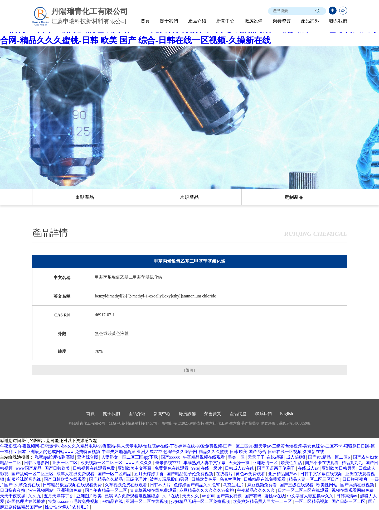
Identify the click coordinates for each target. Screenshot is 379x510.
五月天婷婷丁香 (149, 473)
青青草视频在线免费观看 (153, 490)
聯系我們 (338, 20)
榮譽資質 (282, 20)
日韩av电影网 (37, 462)
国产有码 (254, 496)
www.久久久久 (139, 462)
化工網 (222, 423)
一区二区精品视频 (312, 501)
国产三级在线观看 (297, 485)
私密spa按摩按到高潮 (55, 457)
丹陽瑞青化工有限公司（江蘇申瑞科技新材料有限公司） (115, 423)
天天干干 (256, 457)
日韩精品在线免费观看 (265, 479)
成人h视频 (296, 457)
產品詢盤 (310, 20)
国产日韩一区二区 (349, 501)
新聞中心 (225, 20)
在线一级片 (212, 468)
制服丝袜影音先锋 (24, 479)
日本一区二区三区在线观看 (303, 490)
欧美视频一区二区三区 (102, 462)
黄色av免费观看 (251, 473)
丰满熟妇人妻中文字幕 (205, 462)
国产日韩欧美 (58, 468)
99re (195, 468)
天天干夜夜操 (13, 496)
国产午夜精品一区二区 (106, 490)
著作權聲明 (250, 423)
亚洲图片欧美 (89, 496)
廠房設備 (254, 20)
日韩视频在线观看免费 (94, 468)
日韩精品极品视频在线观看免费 (73, 485)
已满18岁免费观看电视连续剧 (133, 496)
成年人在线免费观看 (75, 473)
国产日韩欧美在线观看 (65, 479)
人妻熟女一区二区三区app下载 (130, 457)
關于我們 (169, 20)
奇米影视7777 (168, 462)
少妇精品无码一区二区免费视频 (201, 501)
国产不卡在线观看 (322, 462)
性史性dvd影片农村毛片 (67, 507)
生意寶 (234, 423)
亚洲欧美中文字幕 (135, 468)
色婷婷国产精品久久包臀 (197, 485)
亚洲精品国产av (283, 473)
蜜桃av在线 (274, 496)
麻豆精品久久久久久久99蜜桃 (207, 490)
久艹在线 (171, 496)
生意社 (210, 423)
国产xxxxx (171, 457)
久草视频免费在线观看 (126, 485)
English (286, 413)
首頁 (145, 20)
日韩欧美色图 (204, 479)
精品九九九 (353, 462)
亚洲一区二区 (65, 462)
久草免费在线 (27, 485)
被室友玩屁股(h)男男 (170, 479)
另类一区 (237, 457)
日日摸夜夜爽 (355, 479)
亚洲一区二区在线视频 (147, 501)
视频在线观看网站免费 (353, 490)
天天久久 (191, 496)
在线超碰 (275, 457)
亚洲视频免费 (69, 490)
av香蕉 (208, 496)
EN (343, 10)
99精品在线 (113, 501)
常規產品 (189, 197)
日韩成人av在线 (240, 468)
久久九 (35, 496)
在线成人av (309, 468)
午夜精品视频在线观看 (204, 457)
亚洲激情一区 (265, 462)
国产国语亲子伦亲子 (276, 468)
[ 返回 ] (189, 370)
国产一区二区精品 (115, 473)
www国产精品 (29, 468)
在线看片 (225, 473)
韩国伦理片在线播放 (26, 501)
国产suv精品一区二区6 (329, 457)
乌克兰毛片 (231, 479)
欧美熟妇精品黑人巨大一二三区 (263, 501)
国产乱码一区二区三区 (33, 473)
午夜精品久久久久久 (256, 490)
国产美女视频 (229, 496)
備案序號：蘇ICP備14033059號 (286, 423)
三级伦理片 (137, 479)
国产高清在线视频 (357, 485)
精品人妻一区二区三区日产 (314, 479)
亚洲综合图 (88, 457)
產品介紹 (197, 20)
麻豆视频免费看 (262, 485)
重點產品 (84, 197)
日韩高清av (347, 496)
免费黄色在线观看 (172, 468)
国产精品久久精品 (106, 479)
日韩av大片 (161, 485)
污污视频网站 (41, 490)
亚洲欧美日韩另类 (339, 468)
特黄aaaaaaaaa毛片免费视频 (74, 501)
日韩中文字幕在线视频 (321, 473)
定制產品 (293, 197)
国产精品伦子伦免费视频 (190, 473)
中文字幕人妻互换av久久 (310, 496)
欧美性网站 (327, 485)
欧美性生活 (292, 462)
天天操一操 (240, 462)
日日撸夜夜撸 (13, 490)
